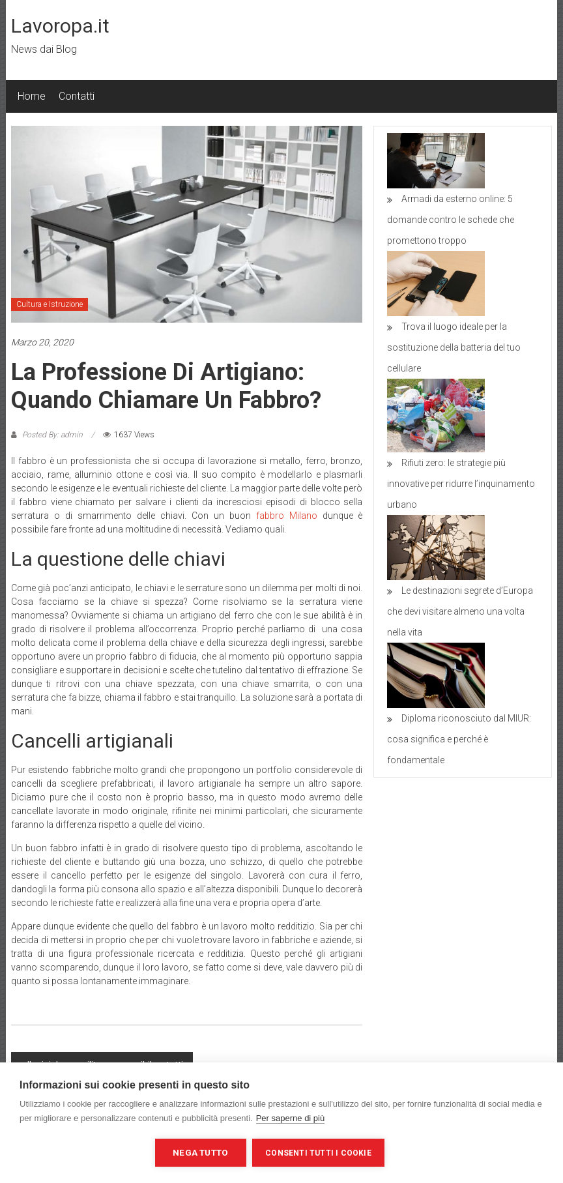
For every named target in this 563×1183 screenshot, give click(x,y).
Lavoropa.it (60, 25)
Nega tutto (200, 1152)
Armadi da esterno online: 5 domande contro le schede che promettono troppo (450, 220)
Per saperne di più (290, 1118)
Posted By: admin (52, 434)
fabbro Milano (286, 515)
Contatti (76, 96)
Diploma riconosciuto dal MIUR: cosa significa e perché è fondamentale (459, 739)
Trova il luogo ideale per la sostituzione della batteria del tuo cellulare (454, 347)
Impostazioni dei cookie (84, 1152)
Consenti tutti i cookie (319, 1153)
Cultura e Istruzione (49, 304)
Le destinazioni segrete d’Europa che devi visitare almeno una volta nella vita (460, 611)
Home (32, 96)
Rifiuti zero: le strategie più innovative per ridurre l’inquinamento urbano (461, 484)
